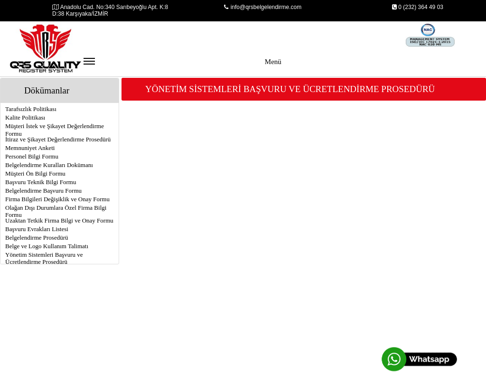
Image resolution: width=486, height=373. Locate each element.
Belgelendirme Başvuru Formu (43, 190)
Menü (182, 66)
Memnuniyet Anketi (30, 147)
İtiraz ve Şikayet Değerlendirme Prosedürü (58, 139)
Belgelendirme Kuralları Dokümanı (49, 164)
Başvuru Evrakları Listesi (36, 229)
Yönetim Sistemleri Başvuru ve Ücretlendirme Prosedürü (44, 258)
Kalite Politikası (25, 117)
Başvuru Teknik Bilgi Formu (40, 182)
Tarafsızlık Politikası (30, 108)
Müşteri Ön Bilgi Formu (35, 173)
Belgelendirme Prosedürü (36, 237)
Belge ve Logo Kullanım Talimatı (46, 246)
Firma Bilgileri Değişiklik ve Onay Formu (57, 199)
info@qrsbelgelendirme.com (263, 7)
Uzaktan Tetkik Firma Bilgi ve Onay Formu (59, 220)
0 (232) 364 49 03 (417, 7)
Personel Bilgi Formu (31, 156)
